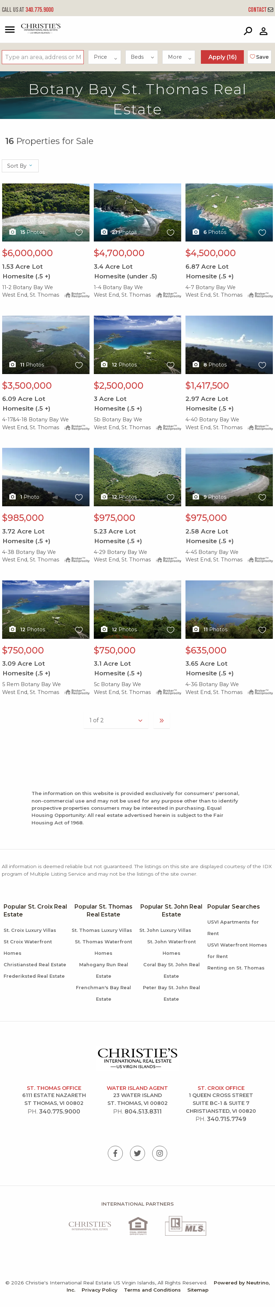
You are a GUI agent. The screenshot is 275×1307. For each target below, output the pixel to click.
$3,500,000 (27, 385)
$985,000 (23, 517)
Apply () (222, 57)
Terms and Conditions (152, 1290)
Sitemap (197, 1290)
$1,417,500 (207, 385)
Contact (260, 10)
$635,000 (206, 650)
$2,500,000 (119, 385)
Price (106, 57)
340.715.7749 (226, 1119)
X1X (46, 212)
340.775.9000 (27, 10)
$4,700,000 (119, 253)
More (180, 57)
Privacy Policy (99, 1290)
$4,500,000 (210, 253)
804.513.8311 (143, 1111)
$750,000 (23, 650)
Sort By (20, 166)
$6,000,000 (27, 253)
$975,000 (114, 517)
